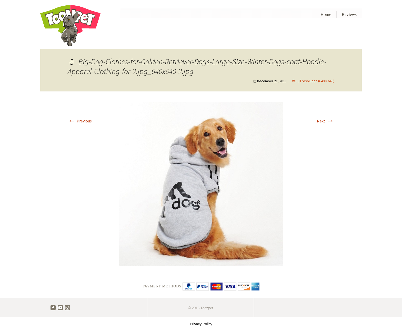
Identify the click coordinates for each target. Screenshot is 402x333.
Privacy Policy (201, 324)
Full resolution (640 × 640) (315, 81)
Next (325, 120)
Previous (80, 120)
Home (325, 14)
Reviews (349, 14)
